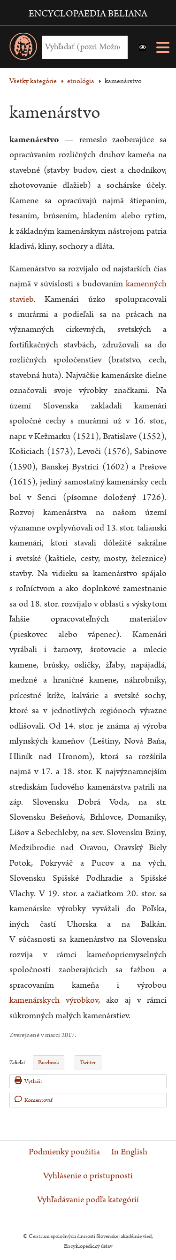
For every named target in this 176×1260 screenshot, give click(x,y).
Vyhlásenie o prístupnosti (88, 1176)
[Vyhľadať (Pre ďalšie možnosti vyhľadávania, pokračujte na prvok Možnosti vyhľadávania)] (82, 47)
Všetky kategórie (33, 81)
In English (129, 1152)
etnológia (80, 81)
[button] (142, 47)
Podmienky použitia (64, 1152)
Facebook (48, 1063)
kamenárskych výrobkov (53, 1000)
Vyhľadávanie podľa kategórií (88, 1200)
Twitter (88, 1063)
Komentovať (34, 1099)
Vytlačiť (28, 1080)
